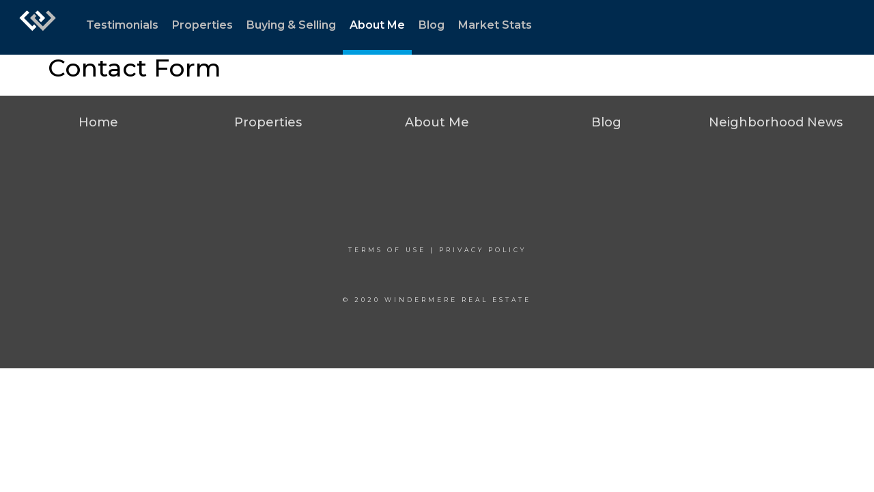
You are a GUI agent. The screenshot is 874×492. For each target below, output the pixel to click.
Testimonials (122, 24)
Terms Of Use (387, 250)
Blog (432, 24)
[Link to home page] (37, 27)
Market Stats (495, 24)
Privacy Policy (482, 250)
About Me (377, 24)
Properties (202, 24)
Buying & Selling (291, 24)
